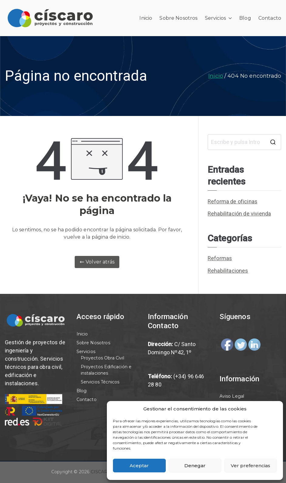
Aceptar (139, 465)
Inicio (145, 18)
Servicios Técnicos (100, 382)
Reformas (220, 258)
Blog (245, 18)
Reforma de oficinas (232, 201)
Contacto (269, 18)
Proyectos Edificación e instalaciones (106, 370)
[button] (229, 18)
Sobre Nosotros (178, 18)
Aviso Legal (232, 396)
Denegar (195, 465)
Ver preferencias (250, 465)
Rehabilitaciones (228, 270)
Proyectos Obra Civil (102, 358)
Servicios (218, 18)
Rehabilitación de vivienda (239, 213)
